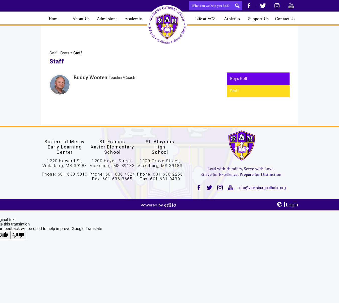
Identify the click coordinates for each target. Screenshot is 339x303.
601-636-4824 (120, 174)
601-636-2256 (168, 174)
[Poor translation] (18, 235)
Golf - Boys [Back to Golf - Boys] (59, 53)
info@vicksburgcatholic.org (262, 187)
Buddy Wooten (90, 77)
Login (287, 205)
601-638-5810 (73, 174)
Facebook (249, 5)
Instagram (277, 5)
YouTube (291, 5)
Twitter (263, 5)
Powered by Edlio (158, 204)
